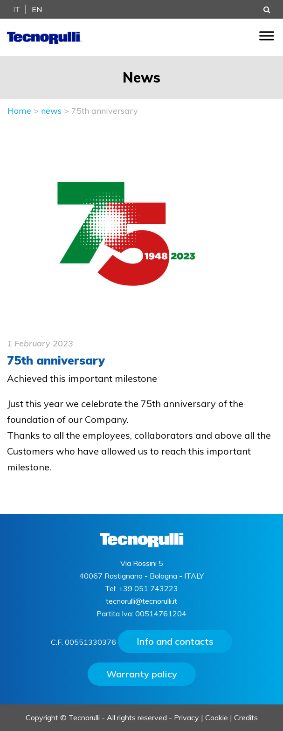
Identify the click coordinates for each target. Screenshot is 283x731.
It (16, 9)
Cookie (216, 717)
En (37, 9)
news (51, 110)
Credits (246, 717)
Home (19, 110)
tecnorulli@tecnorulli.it (141, 601)
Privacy (186, 717)
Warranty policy (141, 674)
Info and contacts (175, 641)
